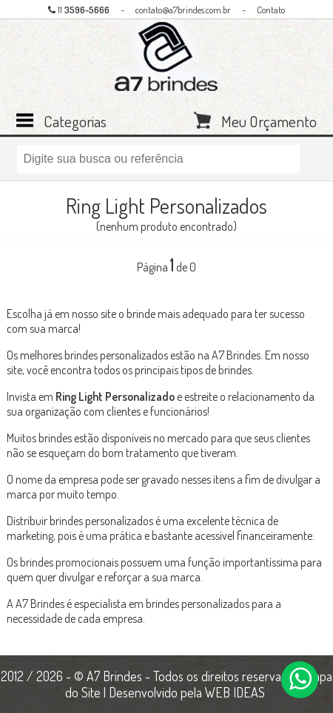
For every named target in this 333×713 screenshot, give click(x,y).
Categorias (75, 120)
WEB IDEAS (235, 692)
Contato (271, 10)
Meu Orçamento (269, 120)
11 (79, 10)
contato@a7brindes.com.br (183, 10)
